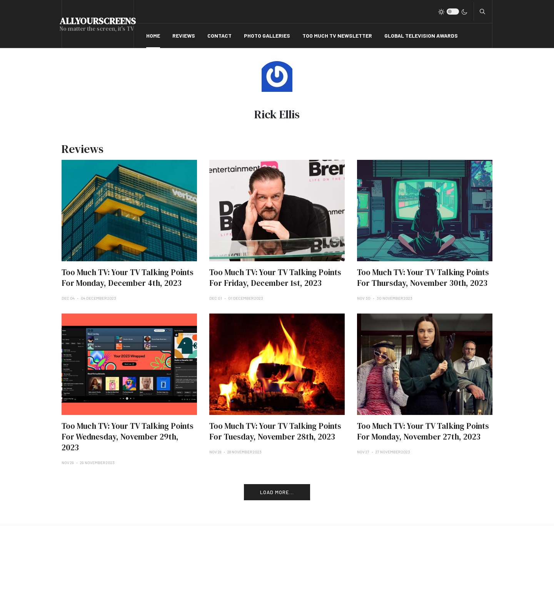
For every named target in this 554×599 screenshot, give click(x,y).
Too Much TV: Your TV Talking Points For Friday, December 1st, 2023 (275, 278)
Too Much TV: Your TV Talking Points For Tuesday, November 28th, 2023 (275, 431)
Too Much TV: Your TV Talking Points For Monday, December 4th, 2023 (128, 278)
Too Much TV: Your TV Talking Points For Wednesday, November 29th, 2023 (128, 436)
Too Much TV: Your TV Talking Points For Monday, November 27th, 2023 (423, 431)
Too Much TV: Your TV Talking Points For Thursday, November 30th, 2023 (423, 278)
